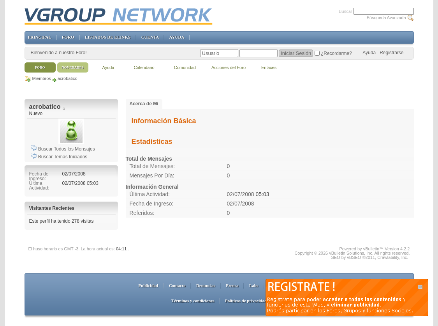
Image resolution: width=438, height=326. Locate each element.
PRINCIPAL (39, 37)
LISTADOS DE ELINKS (107, 37)
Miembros (41, 78)
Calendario (144, 67)
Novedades (73, 67)
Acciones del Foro (228, 67)
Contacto (177, 285)
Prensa (232, 285)
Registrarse (391, 52)
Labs (253, 285)
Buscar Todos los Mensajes (63, 149)
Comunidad (185, 67)
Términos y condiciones (193, 300)
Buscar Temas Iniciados (59, 156)
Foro (40, 67)
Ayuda (369, 52)
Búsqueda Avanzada (386, 17)
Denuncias (205, 285)
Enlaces (268, 67)
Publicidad (148, 285)
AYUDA (176, 37)
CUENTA (150, 37)
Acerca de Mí (144, 103)
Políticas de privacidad (246, 300)
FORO (68, 37)
